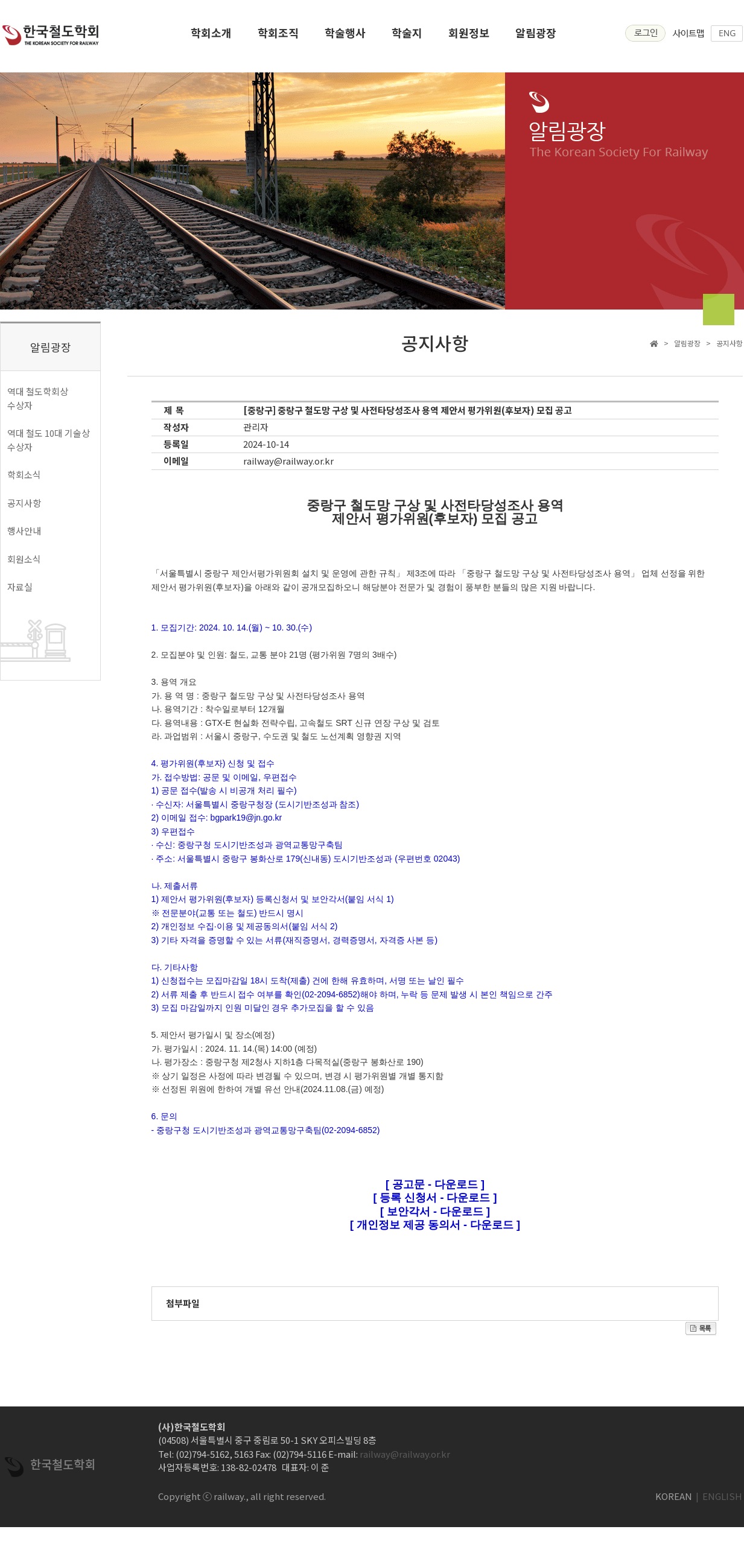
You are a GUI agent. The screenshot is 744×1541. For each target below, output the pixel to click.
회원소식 (24, 559)
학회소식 (24, 474)
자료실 (20, 586)
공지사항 (24, 503)
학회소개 (211, 36)
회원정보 (468, 36)
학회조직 (278, 36)
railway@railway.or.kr (288, 460)
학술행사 (345, 36)
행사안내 (24, 530)
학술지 (407, 36)
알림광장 (535, 36)
